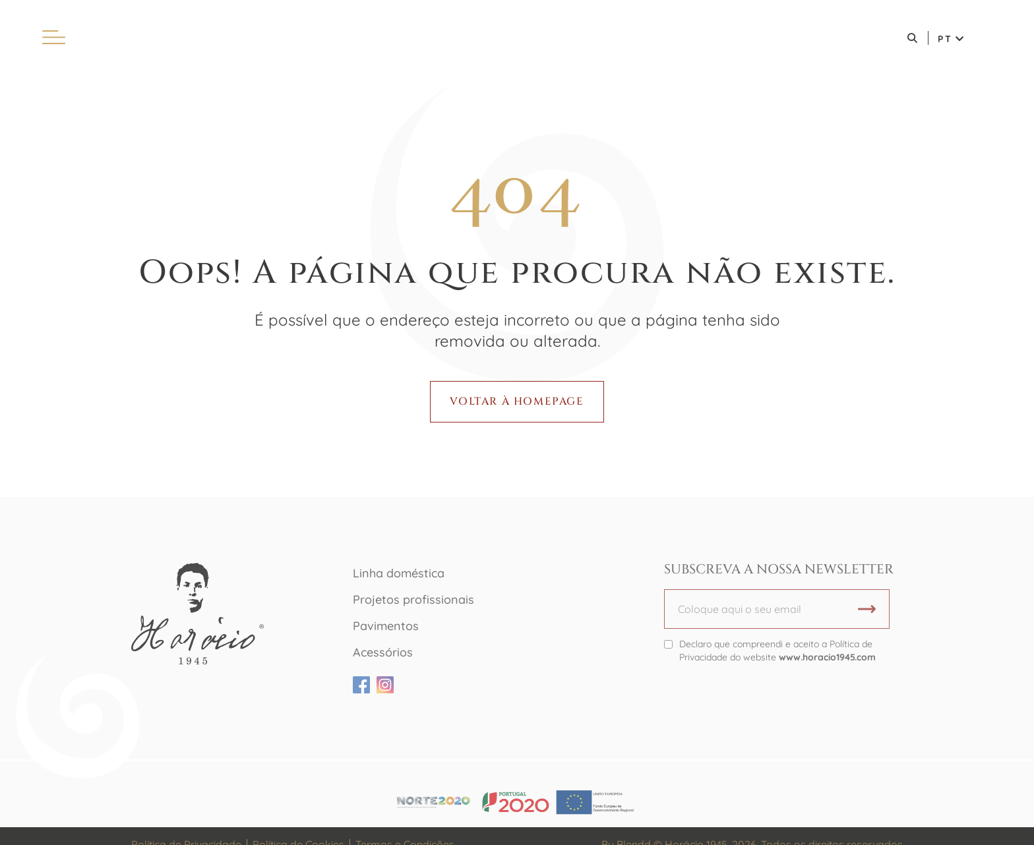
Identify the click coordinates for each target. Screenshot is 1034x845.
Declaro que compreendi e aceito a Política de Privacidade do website (777, 650)
